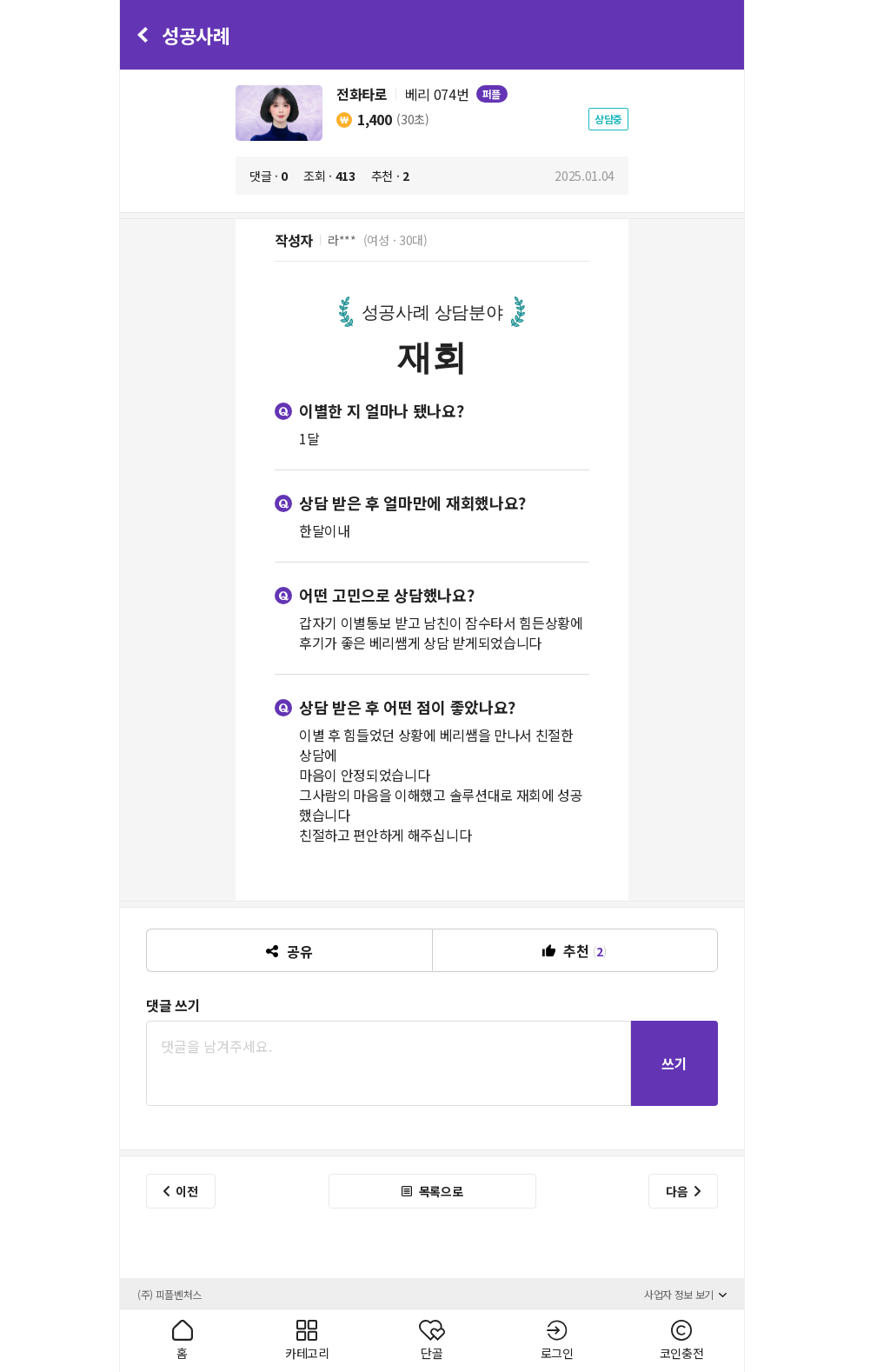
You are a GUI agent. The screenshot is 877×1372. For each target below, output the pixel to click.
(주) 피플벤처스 (169, 1294)
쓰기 (674, 1063)
